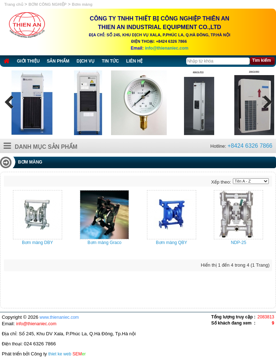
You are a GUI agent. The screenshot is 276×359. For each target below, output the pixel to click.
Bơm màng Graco (104, 242)
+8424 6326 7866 (249, 146)
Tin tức (110, 61)
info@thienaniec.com (166, 48)
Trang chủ (14, 4)
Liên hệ (134, 61)
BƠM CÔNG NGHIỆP (47, 4)
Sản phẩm (58, 61)
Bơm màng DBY (37, 242)
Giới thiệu (28, 61)
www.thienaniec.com (59, 317)
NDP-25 (238, 242)
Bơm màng (82, 4)
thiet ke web (59, 353)
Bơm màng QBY (171, 242)
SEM (79, 353)
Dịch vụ (86, 61)
